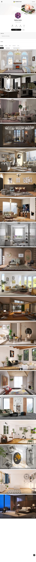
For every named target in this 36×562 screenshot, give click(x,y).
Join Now (33, 1)
